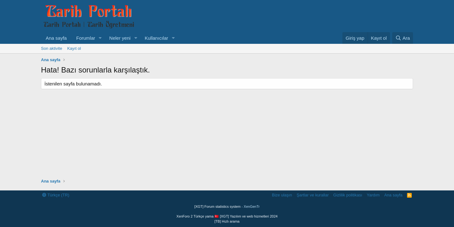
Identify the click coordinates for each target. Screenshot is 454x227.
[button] (100, 38)
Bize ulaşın (282, 195)
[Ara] (402, 38)
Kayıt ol (74, 48)
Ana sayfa (56, 38)
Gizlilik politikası (347, 195)
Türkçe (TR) (55, 195)
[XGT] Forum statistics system (227, 206)
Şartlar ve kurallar (313, 195)
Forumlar (85, 38)
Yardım (373, 195)
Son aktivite (51, 48)
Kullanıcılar (156, 38)
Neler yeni (120, 38)
